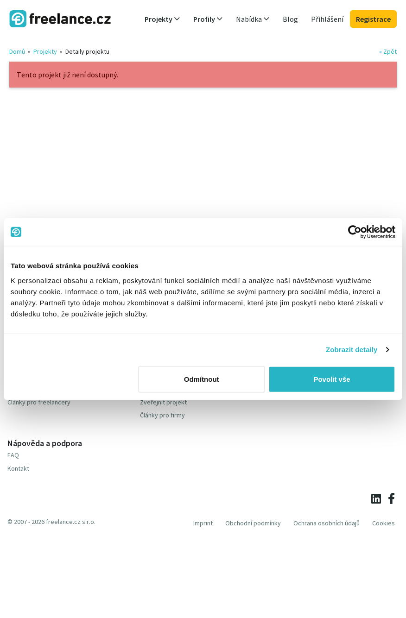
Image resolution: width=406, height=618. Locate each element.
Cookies (383, 523)
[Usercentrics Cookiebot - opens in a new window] (354, 232)
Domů (17, 51)
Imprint (203, 523)
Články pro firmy (162, 415)
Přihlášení (327, 19)
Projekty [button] (162, 19)
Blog (290, 19)
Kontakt (18, 468)
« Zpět (388, 51)
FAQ (13, 455)
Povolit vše (331, 379)
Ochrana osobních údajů (326, 523)
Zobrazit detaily (352, 349)
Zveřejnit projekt (163, 402)
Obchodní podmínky (253, 523)
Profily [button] (208, 19)
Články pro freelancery (38, 402)
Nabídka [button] (253, 19)
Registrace (373, 19)
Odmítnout (201, 379)
